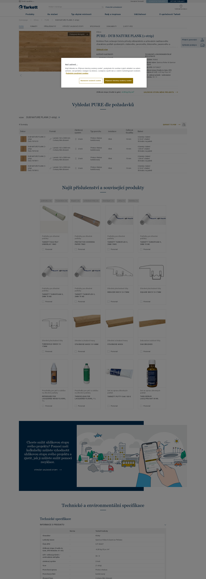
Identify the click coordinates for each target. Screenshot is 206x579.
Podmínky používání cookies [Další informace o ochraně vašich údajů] (77, 73)
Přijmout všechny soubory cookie (118, 80)
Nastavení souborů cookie (91, 80)
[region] (104, 73)
